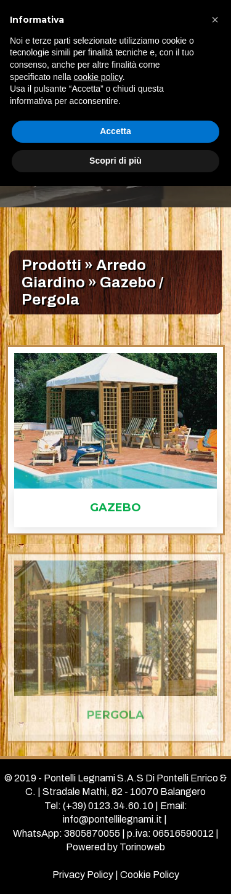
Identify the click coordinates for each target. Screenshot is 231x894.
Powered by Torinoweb (115, 847)
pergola (115, 716)
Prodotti (51, 265)
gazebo (115, 507)
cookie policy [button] (98, 77)
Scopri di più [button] (115, 161)
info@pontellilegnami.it (112, 819)
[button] (215, 20)
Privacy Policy (82, 874)
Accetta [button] (115, 131)
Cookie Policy (149, 874)
